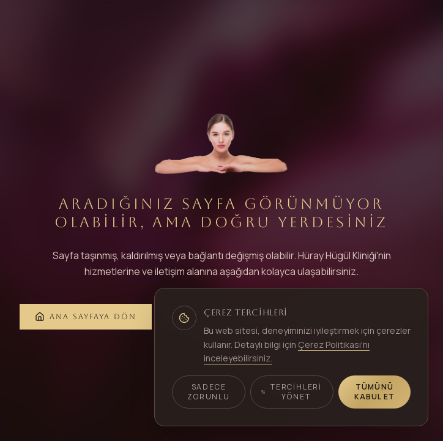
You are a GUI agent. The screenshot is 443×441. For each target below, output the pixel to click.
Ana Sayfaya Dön (85, 317)
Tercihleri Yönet (291, 392)
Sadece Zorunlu (208, 392)
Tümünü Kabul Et (374, 392)
